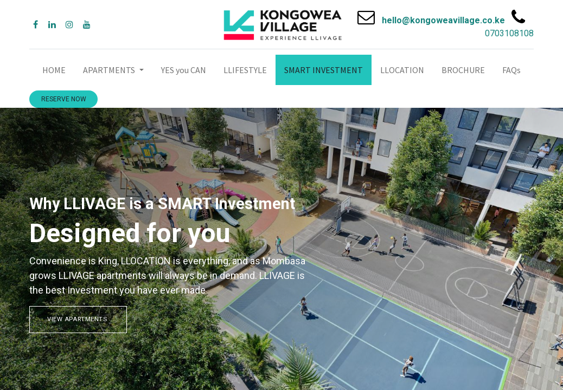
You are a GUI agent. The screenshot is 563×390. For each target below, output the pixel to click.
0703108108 (509, 33)
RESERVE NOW (63, 99)
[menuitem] (54, 70)
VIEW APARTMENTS (78, 319)
